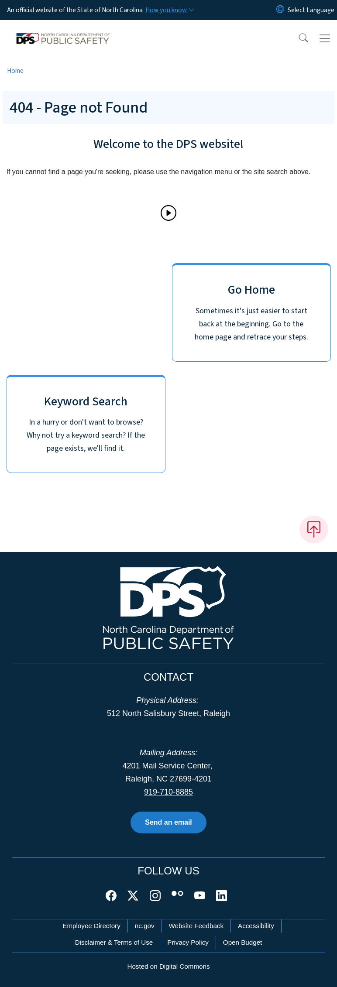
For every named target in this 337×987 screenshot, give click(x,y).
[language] (311, 10)
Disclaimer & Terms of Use (114, 942)
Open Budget (242, 942)
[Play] (168, 213)
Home (15, 70)
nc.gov (145, 925)
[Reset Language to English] (280, 10)
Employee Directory (91, 925)
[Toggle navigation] (325, 38)
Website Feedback (196, 925)
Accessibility (256, 925)
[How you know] (169, 10)
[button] (297, 38)
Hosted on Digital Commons (168, 966)
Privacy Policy (188, 942)
